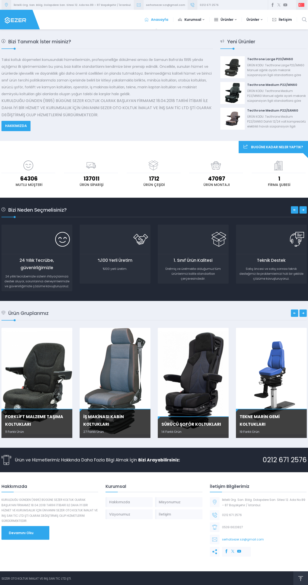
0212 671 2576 (209, 5)
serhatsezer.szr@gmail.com (165, 5)
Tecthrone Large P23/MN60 (270, 59)
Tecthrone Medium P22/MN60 (272, 84)
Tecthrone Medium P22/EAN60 (272, 110)
